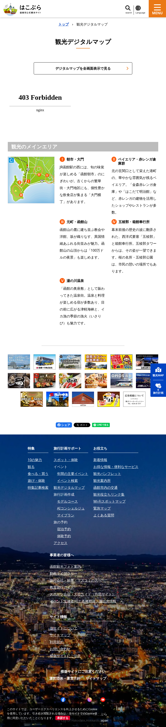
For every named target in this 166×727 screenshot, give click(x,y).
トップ (63, 24)
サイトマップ (96, 678)
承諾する (62, 718)
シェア (63, 425)
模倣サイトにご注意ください (83, 671)
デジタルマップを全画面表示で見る (92, 68)
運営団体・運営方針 (64, 678)
